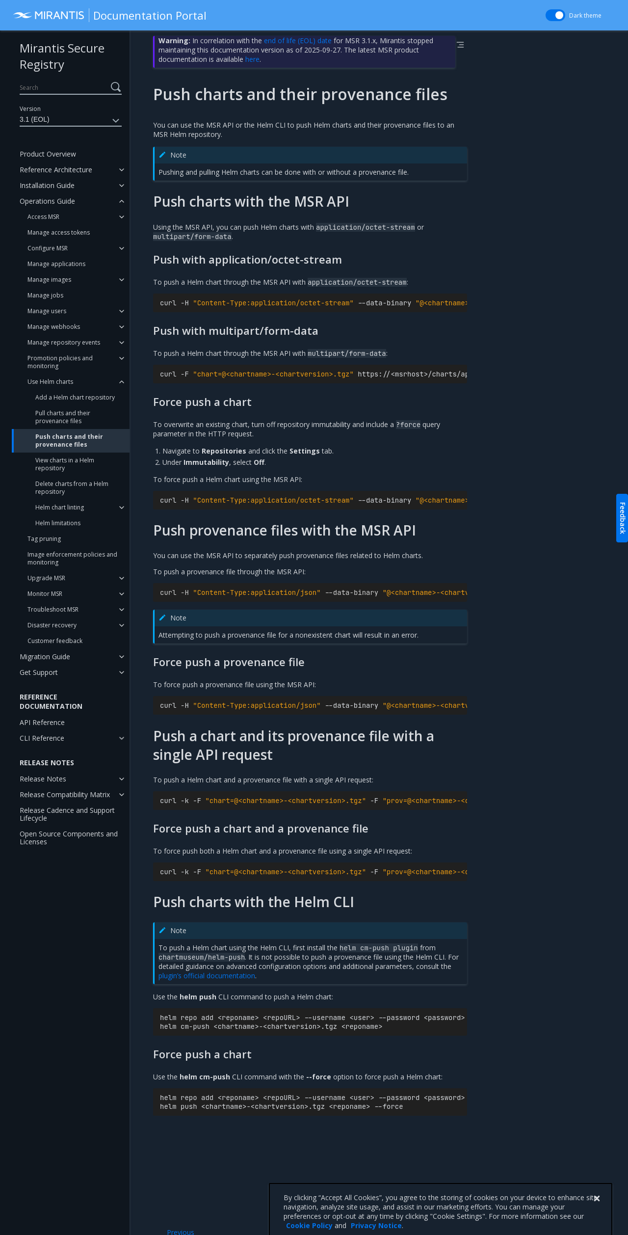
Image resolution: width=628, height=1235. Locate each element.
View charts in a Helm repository (64, 464)
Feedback (623, 518)
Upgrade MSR (46, 578)
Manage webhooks (53, 326)
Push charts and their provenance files (69, 440)
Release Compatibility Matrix (65, 794)
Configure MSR (47, 248)
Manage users (46, 311)
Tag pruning (44, 539)
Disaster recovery (52, 625)
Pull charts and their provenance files (62, 417)
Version (30, 109)
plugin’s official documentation (206, 975)
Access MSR (43, 217)
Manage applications (56, 264)
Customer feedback (54, 641)
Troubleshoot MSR (52, 609)
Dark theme (585, 15)
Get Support (39, 672)
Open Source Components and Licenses (69, 837)
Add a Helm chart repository (75, 397)
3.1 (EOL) (71, 121)
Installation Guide (47, 185)
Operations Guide (47, 201)
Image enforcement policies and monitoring (72, 558)
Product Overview (48, 154)
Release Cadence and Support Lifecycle (67, 814)
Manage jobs (45, 295)
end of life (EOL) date (298, 40)
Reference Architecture (56, 169)
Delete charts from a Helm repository (71, 488)
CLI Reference (42, 738)
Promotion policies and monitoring (60, 362)
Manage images (49, 279)
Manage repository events (63, 342)
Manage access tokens (58, 232)
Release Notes (43, 778)
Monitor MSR (44, 594)
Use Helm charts (50, 381)
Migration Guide (45, 656)
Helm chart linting (59, 507)
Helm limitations (57, 523)
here (252, 59)
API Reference (42, 722)
